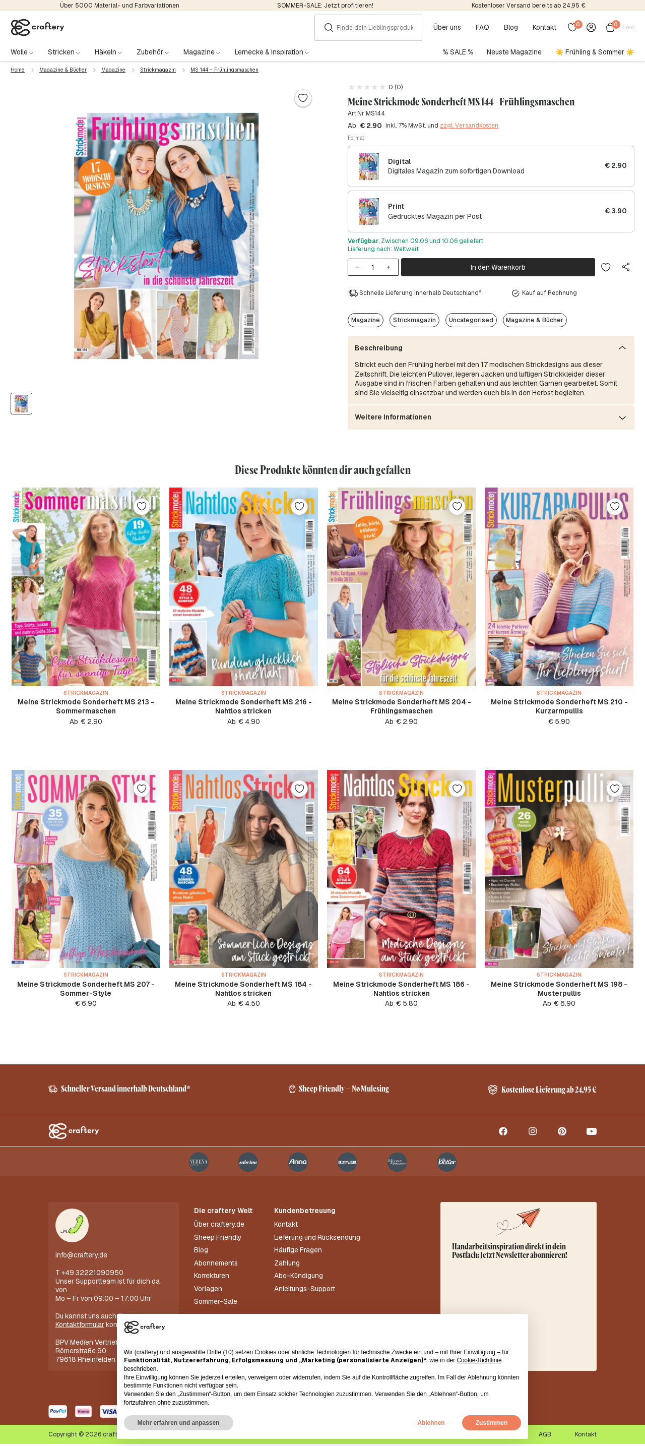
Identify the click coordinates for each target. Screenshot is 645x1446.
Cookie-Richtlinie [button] (479, 1360)
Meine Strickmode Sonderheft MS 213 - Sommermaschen (86, 706)
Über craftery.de (219, 1227)
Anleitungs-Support (304, 1291)
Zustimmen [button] (491, 1422)
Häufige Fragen (298, 1252)
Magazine (113, 70)
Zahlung (287, 1265)
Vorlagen (208, 1291)
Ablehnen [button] (430, 1422)
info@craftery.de (81, 1257)
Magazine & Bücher (63, 70)
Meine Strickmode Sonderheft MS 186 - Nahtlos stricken (401, 990)
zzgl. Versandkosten (469, 126)
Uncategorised (471, 320)
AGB (545, 1436)
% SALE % (458, 51)
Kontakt (544, 27)
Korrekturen (211, 1278)
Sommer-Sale (215, 1304)
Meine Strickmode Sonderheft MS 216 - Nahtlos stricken (243, 706)
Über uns (447, 27)
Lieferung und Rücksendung (317, 1239)
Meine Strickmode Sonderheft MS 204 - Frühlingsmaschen (401, 706)
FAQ (482, 27)
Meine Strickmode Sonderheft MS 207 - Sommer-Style (86, 990)
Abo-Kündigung (298, 1278)
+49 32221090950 (92, 1275)
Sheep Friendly (217, 1239)
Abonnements (216, 1265)
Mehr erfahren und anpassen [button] (179, 1422)
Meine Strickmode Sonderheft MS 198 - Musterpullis (559, 990)
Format (356, 138)
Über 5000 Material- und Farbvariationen (119, 6)
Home (18, 70)
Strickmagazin (158, 70)
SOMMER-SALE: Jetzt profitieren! (325, 6)
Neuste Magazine (514, 51)
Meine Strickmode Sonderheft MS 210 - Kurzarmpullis (559, 706)
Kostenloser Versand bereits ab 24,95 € (529, 6)
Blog (511, 27)
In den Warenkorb (498, 267)
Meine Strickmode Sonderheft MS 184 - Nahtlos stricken (243, 990)
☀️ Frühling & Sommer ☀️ (594, 51)
